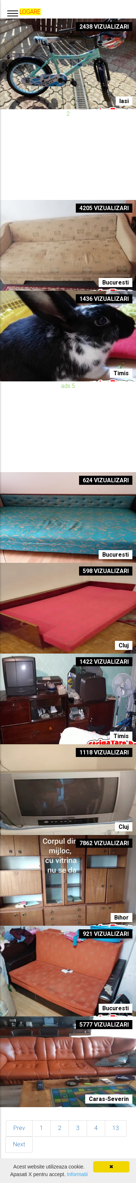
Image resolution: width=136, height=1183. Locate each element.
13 (115, 1128)
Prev (19, 1128)
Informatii (77, 1174)
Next (19, 1144)
